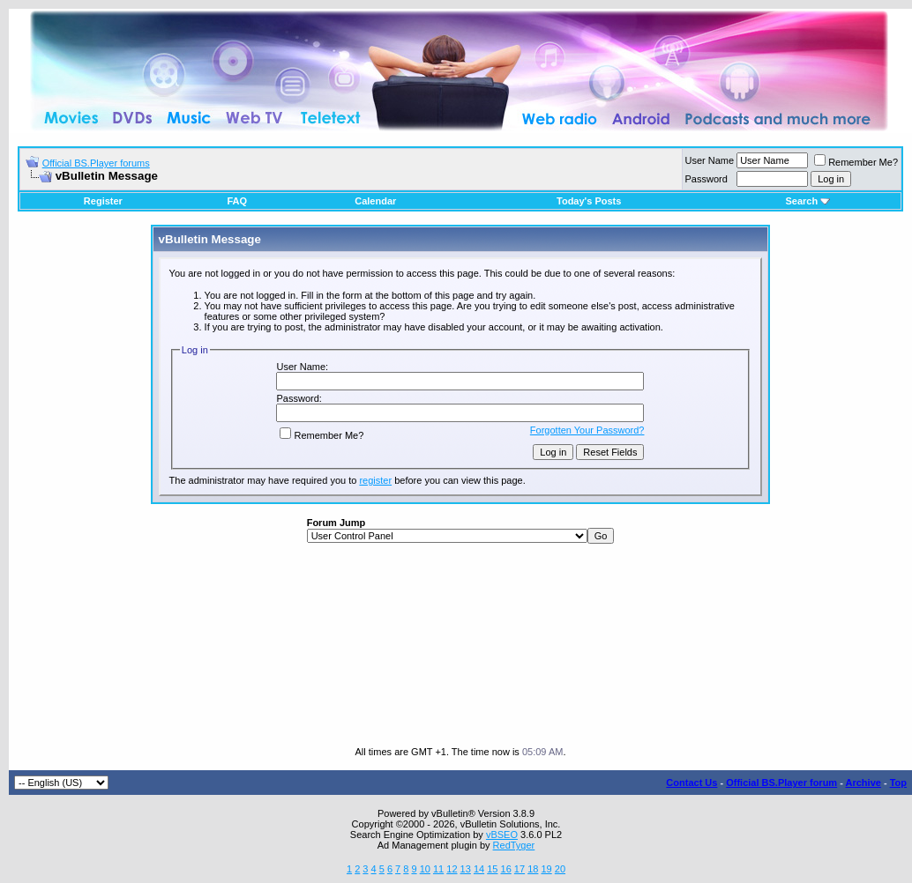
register (375, 480)
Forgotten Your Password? (587, 430)
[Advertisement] (461, 645)
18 (532, 869)
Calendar (375, 201)
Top (898, 782)
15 (492, 869)
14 (479, 869)
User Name (710, 160)
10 (425, 869)
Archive (863, 782)
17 (519, 869)
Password (706, 179)
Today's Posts (589, 201)
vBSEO (502, 834)
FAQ (237, 201)
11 (438, 869)
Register (103, 201)
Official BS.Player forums (96, 163)
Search (807, 201)
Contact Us (691, 782)
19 (546, 869)
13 (465, 869)
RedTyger (514, 845)
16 (506, 869)
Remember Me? (856, 162)
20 (560, 869)
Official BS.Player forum (781, 782)
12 (451, 869)
